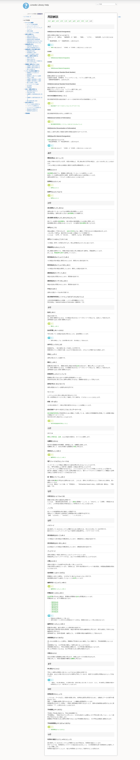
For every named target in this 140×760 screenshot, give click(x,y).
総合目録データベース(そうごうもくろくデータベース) (65, 106)
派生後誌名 (55, 611)
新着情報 (29, 74)
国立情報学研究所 (52, 413)
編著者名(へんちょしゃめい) (58, 457)
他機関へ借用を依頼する (33, 66)
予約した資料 (30, 77)
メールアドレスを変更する (34, 107)
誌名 (68, 231)
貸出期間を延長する (32, 91)
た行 (65, 21)
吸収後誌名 (55, 604)
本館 (74, 446)
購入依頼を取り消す (32, 101)
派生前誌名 (55, 610)
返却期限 (50, 173)
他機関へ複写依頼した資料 (34, 81)
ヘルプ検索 (116, 4)
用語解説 (27, 113)
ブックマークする (31, 62)
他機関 (73, 658)
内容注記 (54, 437)
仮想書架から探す (31, 52)
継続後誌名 (55, 608)
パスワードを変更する (33, 105)
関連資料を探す (31, 51)
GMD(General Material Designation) (60, 58)
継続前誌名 (55, 606)
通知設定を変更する (32, 109)
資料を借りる (30, 57)
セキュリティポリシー (33, 26)
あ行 (53, 21)
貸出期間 (83, 223)
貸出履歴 (29, 86)
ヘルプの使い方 (27, 16)
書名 (48, 437)
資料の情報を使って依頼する (34, 61)
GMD (49, 140)
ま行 (78, 21)
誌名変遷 (50, 596)
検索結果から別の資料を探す (32, 49)
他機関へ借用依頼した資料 (34, 79)
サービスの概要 (29, 22)
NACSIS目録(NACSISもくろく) (59, 423)
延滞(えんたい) (55, 187)
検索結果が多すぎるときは (34, 42)
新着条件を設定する (32, 111)
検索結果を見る (29, 44)
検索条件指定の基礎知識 (33, 39)
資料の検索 (30, 31)
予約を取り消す (31, 92)
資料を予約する (31, 59)
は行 (74, 21)
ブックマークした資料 (33, 84)
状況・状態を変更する (31, 89)
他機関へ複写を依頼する (33, 67)
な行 (70, 21)
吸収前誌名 (55, 602)
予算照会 (29, 87)
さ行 (61, 21)
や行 (82, 21)
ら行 (86, 21)
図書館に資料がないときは (32, 64)
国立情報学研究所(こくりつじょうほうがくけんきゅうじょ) (66, 124)
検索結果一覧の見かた (33, 46)
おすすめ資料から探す (33, 54)
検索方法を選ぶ (31, 36)
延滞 (74, 578)
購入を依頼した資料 (32, 82)
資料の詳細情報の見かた (33, 47)
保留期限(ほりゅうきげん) (57, 729)
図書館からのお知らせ (33, 72)
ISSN (72, 231)
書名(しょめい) (55, 326)
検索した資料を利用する (31, 56)
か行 (57, 21)
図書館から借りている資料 (34, 76)
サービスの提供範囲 (32, 24)
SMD (52, 47)
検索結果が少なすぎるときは (34, 41)
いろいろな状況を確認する (32, 71)
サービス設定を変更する (33, 104)
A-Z (49, 21)
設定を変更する (29, 102)
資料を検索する (29, 34)
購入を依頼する (31, 69)
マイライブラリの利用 (33, 32)
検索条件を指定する (32, 37)
